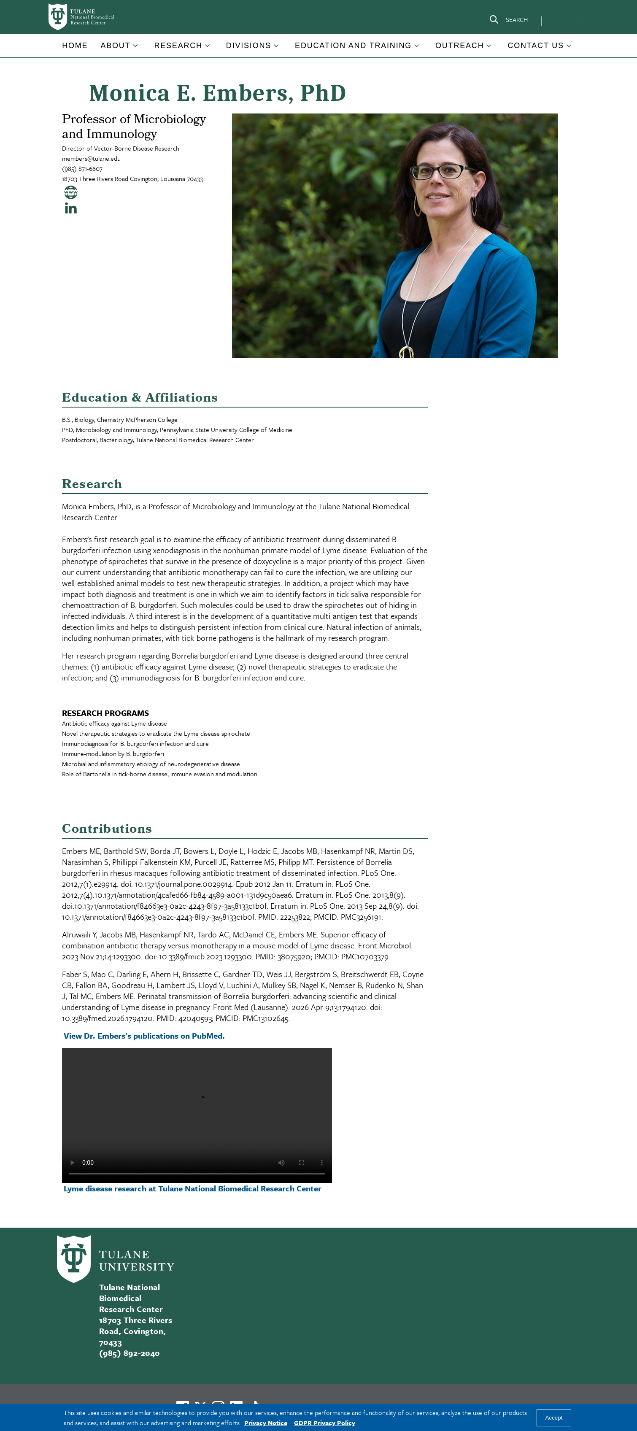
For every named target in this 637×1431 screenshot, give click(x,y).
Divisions (248, 45)
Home (75, 45)
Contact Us (535, 45)
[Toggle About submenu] (135, 49)
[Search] (508, 21)
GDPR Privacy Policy (324, 1422)
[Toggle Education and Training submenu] (417, 49)
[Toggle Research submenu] (207, 49)
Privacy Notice (265, 1422)
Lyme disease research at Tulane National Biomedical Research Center (192, 1188)
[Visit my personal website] (71, 192)
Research (178, 45)
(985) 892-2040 (129, 1352)
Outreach (459, 45)
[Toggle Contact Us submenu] (569, 49)
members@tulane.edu (91, 158)
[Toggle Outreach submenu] (489, 49)
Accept (554, 1418)
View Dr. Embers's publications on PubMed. (145, 1035)
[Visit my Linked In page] (71, 208)
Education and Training (353, 45)
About (115, 45)
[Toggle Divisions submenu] (276, 49)
